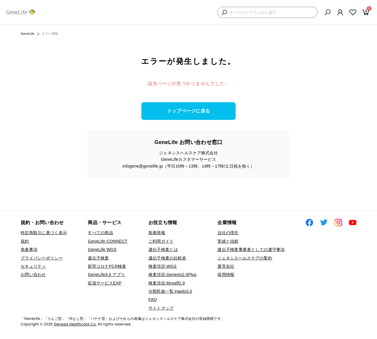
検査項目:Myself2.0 (166, 283)
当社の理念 (227, 232)
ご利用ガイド (161, 241)
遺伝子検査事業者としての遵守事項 (251, 249)
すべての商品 (100, 232)
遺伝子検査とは (163, 249)
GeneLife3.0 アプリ (106, 274)
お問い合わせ (33, 274)
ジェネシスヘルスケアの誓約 (244, 258)
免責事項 (29, 249)
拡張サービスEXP (105, 283)
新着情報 (156, 232)
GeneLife (27, 33)
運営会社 (225, 266)
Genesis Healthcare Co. (75, 324)
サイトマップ (161, 308)
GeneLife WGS (102, 249)
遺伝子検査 (98, 258)
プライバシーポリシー (42, 258)
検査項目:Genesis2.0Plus (172, 274)
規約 (25, 241)
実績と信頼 (227, 241)
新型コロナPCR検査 (107, 266)
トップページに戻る (188, 110)
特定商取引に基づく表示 (44, 232)
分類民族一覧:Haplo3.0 (170, 291)
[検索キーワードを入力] (272, 12)
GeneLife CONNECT (107, 241)
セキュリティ (33, 266)
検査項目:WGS (162, 266)
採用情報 (225, 274)
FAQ (152, 299)
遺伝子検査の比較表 (167, 258)
